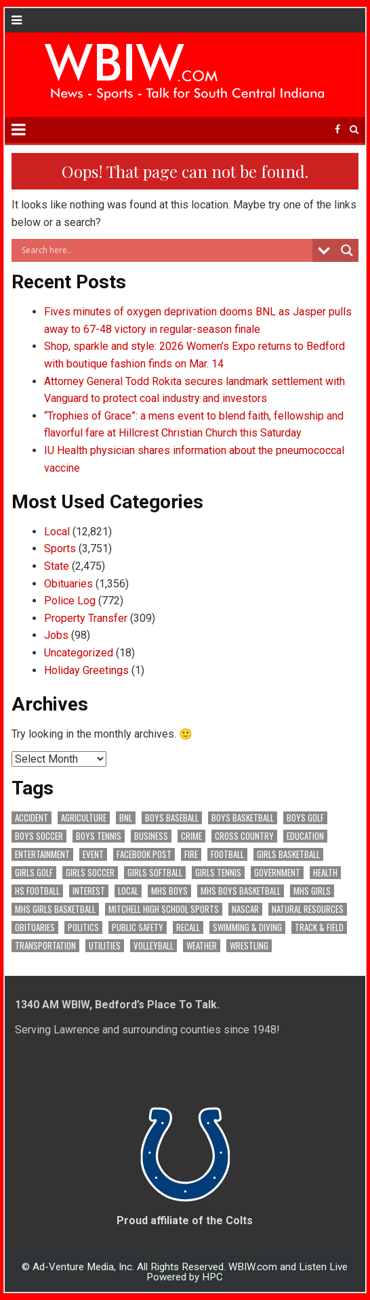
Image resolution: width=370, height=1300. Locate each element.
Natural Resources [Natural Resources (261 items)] (308, 909)
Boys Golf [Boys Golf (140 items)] (305, 817)
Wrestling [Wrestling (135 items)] (249, 945)
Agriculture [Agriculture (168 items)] (83, 817)
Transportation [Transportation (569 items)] (45, 945)
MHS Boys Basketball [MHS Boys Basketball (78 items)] (241, 890)
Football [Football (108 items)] (227, 854)
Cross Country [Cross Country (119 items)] (244, 836)
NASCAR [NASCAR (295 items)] (245, 909)
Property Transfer (85, 618)
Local (57, 531)
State (56, 566)
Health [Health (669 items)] (325, 872)
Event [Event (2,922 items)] (93, 854)
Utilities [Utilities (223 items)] (105, 945)
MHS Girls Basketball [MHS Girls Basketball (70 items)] (55, 909)
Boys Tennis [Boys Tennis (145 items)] (98, 836)
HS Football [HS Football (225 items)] (37, 890)
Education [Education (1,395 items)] (305, 836)
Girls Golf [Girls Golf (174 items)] (34, 872)
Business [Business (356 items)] (151, 836)
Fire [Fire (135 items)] (191, 854)
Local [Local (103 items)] (128, 890)
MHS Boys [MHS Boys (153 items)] (169, 890)
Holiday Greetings (86, 670)
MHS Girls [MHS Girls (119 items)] (312, 890)
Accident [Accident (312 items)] (31, 817)
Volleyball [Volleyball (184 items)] (153, 945)
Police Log (70, 600)
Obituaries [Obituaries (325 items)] (35, 927)
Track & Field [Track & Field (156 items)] (319, 927)
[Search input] (165, 250)
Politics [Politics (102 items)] (83, 927)
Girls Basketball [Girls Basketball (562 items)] (288, 854)
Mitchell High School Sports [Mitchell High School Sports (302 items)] (163, 909)
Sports (60, 548)
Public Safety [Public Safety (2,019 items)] (137, 927)
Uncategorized (78, 652)
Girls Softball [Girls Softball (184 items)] (154, 872)
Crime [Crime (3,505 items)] (191, 836)
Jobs (56, 635)
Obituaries (68, 583)
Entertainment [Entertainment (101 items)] (42, 854)
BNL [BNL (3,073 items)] (125, 817)
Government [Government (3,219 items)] (277, 872)
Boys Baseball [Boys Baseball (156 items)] (172, 817)
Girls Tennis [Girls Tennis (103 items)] (218, 872)
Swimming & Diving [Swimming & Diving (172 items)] (247, 927)
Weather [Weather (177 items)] (201, 945)
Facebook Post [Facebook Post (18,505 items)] (144, 854)
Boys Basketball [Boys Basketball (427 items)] (242, 817)
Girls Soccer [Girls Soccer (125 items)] (90, 872)
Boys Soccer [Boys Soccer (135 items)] (39, 836)
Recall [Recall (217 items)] (188, 927)
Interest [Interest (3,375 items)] (89, 890)
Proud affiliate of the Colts (185, 1220)
